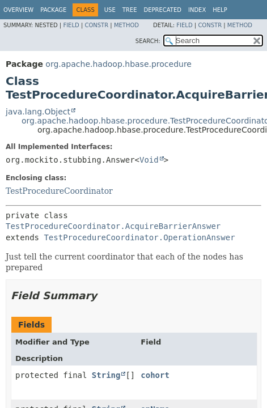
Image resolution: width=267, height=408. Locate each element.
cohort (155, 375)
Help (220, 10)
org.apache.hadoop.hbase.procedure (118, 64)
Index (197, 10)
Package (53, 10)
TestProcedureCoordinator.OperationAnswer (139, 237)
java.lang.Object (38, 111)
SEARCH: (147, 41)
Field (71, 25)
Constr (96, 25)
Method (126, 25)
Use (110, 10)
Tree (129, 10)
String (106, 375)
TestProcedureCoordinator (59, 191)
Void (149, 159)
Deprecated (162, 10)
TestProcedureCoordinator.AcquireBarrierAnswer (113, 226)
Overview (18, 10)
